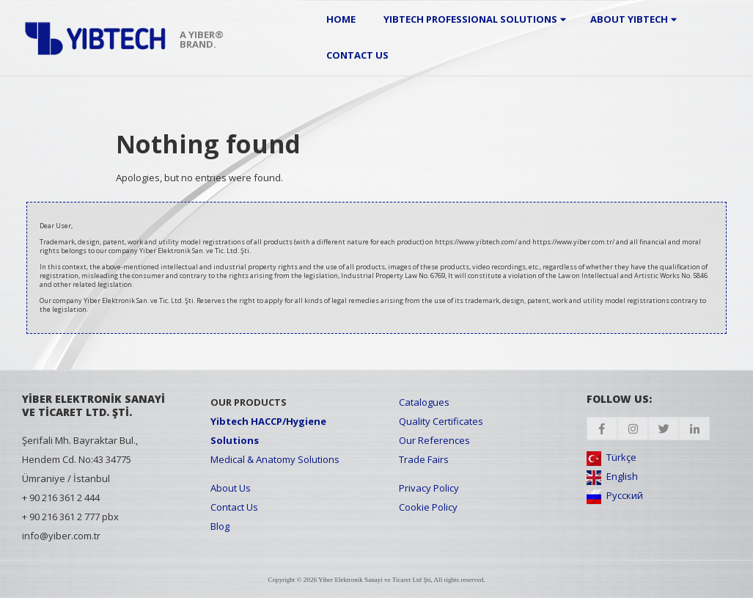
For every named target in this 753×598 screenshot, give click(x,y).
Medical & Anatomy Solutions (274, 459)
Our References (434, 440)
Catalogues (424, 402)
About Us (230, 488)
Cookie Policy (428, 507)
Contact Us (357, 55)
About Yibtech (629, 19)
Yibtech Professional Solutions (470, 19)
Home (341, 19)
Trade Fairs (424, 459)
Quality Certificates (441, 421)
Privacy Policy (429, 488)
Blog (219, 526)
